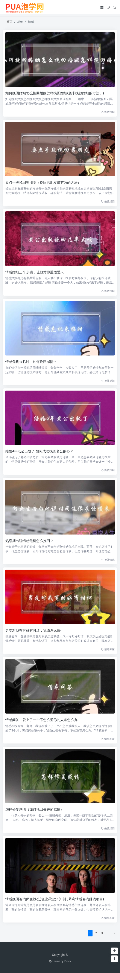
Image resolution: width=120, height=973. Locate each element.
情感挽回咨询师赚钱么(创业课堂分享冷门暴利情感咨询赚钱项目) (54, 899)
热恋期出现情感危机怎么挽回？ (29, 541)
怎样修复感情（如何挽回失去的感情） (34, 809)
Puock (67, 961)
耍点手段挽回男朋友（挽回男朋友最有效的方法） (42, 183)
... (108, 933)
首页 (9, 22)
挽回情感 (107, 559)
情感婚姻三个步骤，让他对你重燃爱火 (34, 272)
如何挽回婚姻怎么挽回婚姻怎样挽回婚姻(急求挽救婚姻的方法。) (54, 93)
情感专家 (107, 649)
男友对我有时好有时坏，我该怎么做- (33, 630)
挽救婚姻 (107, 112)
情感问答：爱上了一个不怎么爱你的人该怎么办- (41, 720)
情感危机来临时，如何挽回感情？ (30, 362)
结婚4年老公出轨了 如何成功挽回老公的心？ (39, 451)
